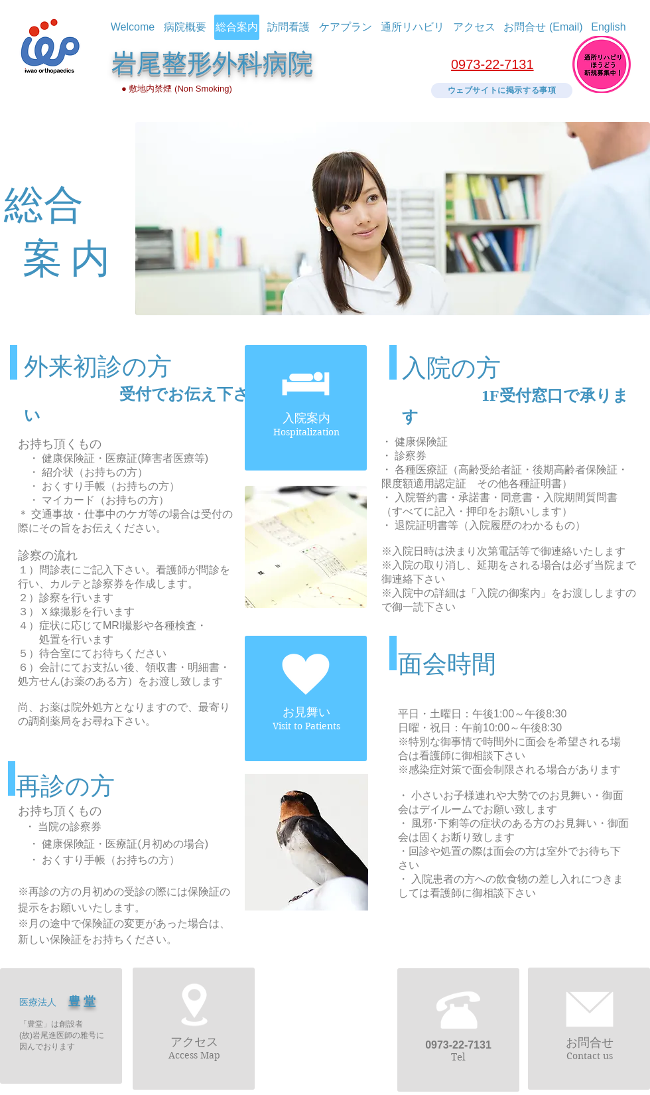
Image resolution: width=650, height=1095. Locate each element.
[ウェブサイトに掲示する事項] (501, 90)
